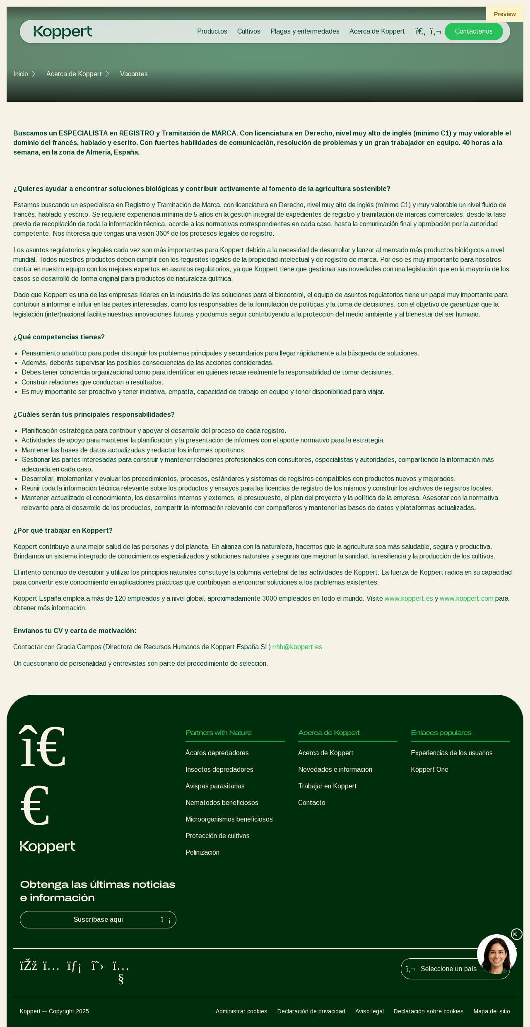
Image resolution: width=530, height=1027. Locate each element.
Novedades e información (335, 769)
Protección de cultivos (218, 835)
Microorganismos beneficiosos (229, 819)
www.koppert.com (467, 598)
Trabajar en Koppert (327, 786)
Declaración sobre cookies (429, 1011)
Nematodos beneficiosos (222, 802)
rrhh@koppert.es (297, 646)
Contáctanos (474, 31)
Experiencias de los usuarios (452, 752)
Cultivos (248, 31)
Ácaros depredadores (217, 752)
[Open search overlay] (420, 31)
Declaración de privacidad (311, 1011)
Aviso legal (369, 1011)
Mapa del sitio (492, 1011)
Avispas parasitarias (215, 786)
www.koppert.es (409, 598)
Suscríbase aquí (123, 919)
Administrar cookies (241, 1011)
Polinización (202, 852)
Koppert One (429, 769)
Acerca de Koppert (377, 31)
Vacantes (134, 73)
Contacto (311, 802)
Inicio (20, 73)
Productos (212, 31)
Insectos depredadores (219, 769)
